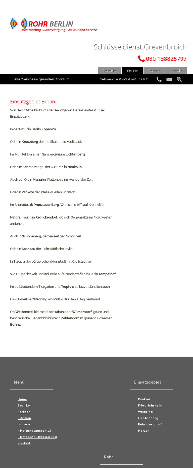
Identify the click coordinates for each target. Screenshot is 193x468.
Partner (154, 70)
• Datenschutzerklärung (37, 436)
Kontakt (176, 70)
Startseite (109, 70)
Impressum (27, 423)
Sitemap (24, 417)
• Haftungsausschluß (35, 429)
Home (22, 398)
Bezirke (132, 70)
